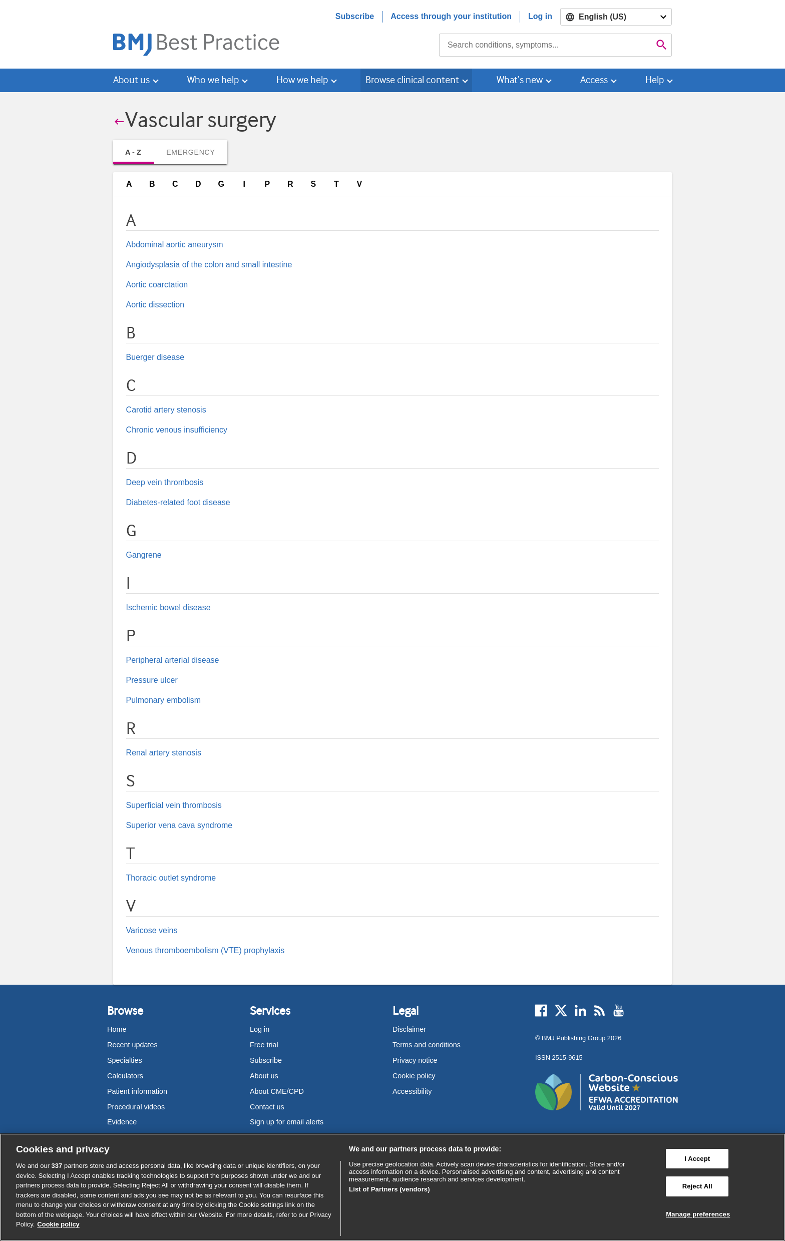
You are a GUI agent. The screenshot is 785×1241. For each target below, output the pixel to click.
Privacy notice (415, 1060)
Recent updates (132, 1045)
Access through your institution (451, 16)
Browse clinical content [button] (412, 80)
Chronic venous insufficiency (176, 430)
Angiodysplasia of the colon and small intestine (209, 264)
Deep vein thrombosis (165, 482)
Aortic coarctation (157, 284)
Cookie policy (414, 1076)
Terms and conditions (426, 1045)
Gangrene (144, 555)
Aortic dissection (155, 304)
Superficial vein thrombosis (174, 805)
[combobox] (545, 45)
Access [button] (594, 80)
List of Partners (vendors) (389, 1189)
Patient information (137, 1091)
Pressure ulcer (152, 680)
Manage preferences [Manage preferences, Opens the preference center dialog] (698, 1214)
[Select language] (616, 17)
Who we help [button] (213, 80)
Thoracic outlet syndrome (171, 878)
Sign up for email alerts (286, 1122)
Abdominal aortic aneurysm (174, 244)
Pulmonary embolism (163, 700)
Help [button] (654, 80)
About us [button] (131, 80)
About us (264, 1076)
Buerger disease (155, 357)
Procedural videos (136, 1107)
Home (116, 1029)
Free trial (264, 1045)
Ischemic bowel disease (168, 607)
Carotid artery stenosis (166, 409)
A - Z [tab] (133, 152)
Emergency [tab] (190, 152)
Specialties (124, 1060)
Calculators (125, 1076)
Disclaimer (409, 1029)
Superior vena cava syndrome (179, 825)
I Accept (697, 1158)
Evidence (122, 1122)
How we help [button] (302, 80)
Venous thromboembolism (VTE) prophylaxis (205, 950)
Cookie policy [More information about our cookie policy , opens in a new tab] (58, 1224)
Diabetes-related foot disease (178, 502)
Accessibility (412, 1091)
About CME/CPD (277, 1091)
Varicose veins (152, 930)
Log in (540, 16)
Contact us (267, 1107)
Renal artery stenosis (163, 752)
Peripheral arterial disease (172, 660)
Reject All (697, 1186)
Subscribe (354, 16)
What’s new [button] (520, 80)
